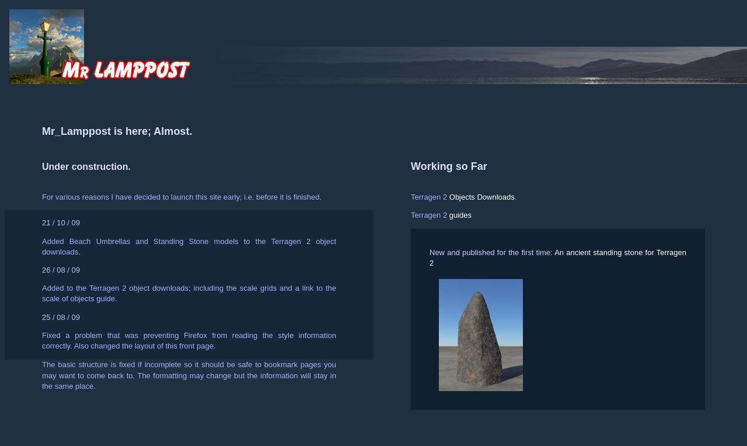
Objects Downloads (482, 197)
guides (460, 215)
